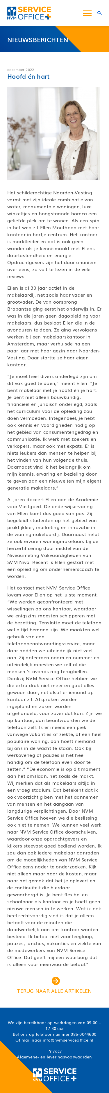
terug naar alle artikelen (54, 985)
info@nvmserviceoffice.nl (68, 1040)
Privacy (54, 1051)
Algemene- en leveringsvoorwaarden (54, 1057)
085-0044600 (83, 1034)
